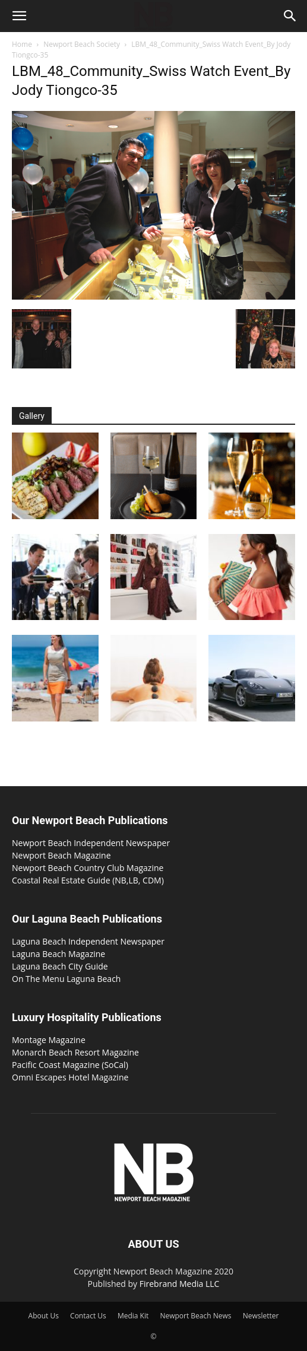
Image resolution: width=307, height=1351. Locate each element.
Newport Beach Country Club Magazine (87, 867)
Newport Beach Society (81, 44)
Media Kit (133, 1316)
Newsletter (261, 1316)
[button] (19, 16)
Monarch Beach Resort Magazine (75, 1052)
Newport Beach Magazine (61, 855)
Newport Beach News (195, 1316)
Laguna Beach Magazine (58, 953)
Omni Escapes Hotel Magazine (70, 1077)
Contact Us (88, 1316)
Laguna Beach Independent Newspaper (88, 941)
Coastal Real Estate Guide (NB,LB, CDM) (88, 880)
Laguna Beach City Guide (60, 966)
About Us (44, 1316)
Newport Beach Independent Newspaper (91, 842)
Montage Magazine (49, 1039)
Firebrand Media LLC (180, 1283)
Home (22, 44)
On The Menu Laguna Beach (66, 978)
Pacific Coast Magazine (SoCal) (70, 1064)
